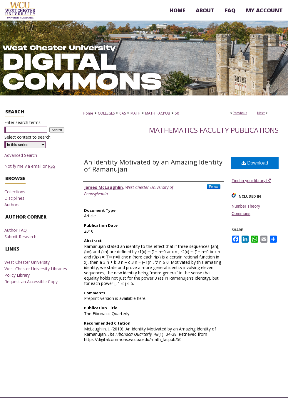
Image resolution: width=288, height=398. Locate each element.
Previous (240, 112)
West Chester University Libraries (35, 268)
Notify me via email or (29, 166)
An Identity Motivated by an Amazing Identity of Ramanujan (153, 165)
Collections (14, 191)
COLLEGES (106, 113)
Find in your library (251, 180)
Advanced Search (20, 155)
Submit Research (20, 236)
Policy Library (17, 275)
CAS (122, 113)
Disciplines (14, 198)
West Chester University (27, 262)
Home (88, 113)
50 (177, 113)
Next (261, 112)
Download (255, 162)
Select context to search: (27, 137)
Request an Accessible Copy (31, 281)
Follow (213, 186)
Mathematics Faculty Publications (214, 130)
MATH (135, 113)
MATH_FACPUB (157, 113)
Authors (11, 204)
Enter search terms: (22, 122)
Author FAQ (15, 230)
